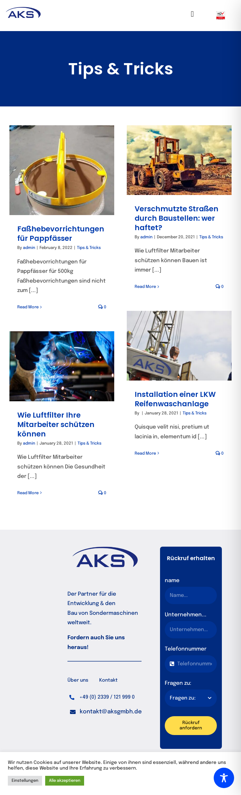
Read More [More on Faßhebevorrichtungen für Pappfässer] (28, 307)
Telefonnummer (185, 649)
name (172, 580)
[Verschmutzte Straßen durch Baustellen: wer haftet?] (179, 160)
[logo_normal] (23, 9)
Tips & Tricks (89, 248)
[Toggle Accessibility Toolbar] (224, 778)
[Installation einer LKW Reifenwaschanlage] (179, 346)
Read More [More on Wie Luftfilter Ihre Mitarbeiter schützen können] (28, 493)
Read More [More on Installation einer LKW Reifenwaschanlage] (145, 454)
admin (29, 248)
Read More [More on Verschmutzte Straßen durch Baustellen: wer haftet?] (145, 287)
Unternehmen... (185, 615)
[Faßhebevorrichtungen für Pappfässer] (61, 170)
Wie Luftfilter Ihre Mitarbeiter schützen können (55, 424)
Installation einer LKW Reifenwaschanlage (175, 399)
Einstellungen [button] (25, 781)
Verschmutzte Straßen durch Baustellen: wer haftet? (176, 218)
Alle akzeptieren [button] (64, 781)
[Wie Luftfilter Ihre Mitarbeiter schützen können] (61, 366)
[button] (105, 712)
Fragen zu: (178, 683)
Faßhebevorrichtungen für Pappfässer (60, 233)
